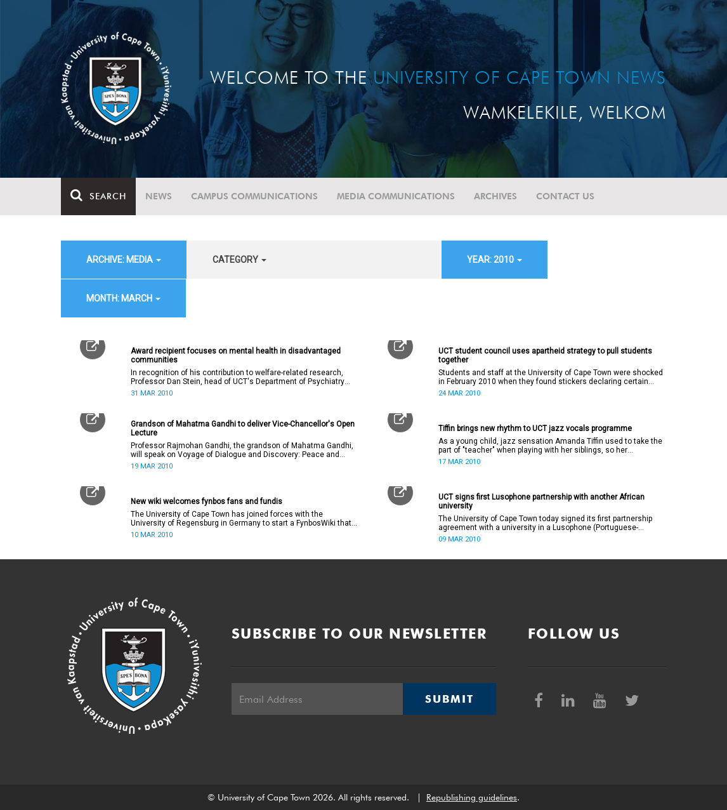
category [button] (239, 260)
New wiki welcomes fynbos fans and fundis (206, 501)
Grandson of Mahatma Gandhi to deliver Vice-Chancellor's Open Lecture (243, 428)
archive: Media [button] (123, 260)
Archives (495, 196)
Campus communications (254, 196)
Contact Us (565, 196)
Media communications (396, 196)
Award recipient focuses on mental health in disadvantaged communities (236, 355)
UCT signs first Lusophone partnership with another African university (541, 501)
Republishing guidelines (471, 797)
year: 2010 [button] (494, 260)
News (158, 196)
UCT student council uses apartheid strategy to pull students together (545, 355)
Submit (449, 699)
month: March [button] (123, 298)
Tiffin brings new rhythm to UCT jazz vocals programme (535, 428)
